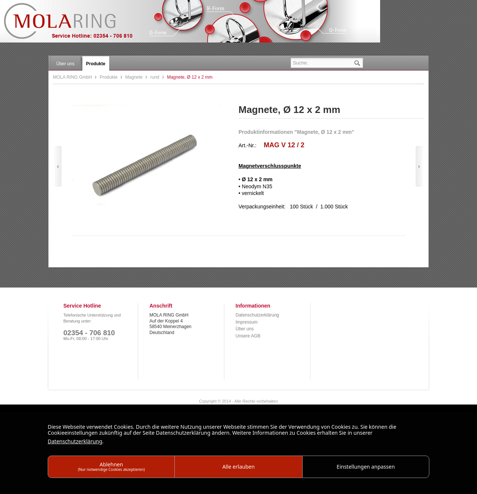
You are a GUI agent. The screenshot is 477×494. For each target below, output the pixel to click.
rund (155, 77)
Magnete (134, 77)
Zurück (57, 166)
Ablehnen (111, 466)
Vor (419, 166)
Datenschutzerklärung (257, 315)
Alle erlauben (238, 466)
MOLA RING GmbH (73, 24)
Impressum (247, 322)
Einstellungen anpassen (366, 466)
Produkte (109, 77)
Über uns (245, 328)
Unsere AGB (248, 336)
